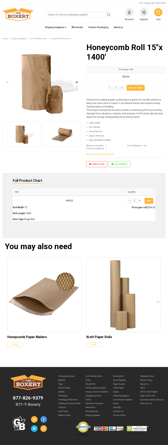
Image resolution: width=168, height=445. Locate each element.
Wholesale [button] (77, 27)
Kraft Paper (63, 396)
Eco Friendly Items (38, 38)
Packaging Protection (68, 384)
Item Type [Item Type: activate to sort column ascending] (81, 192)
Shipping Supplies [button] (55, 27)
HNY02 (21, 200)
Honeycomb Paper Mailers (27, 322)
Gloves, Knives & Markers (97, 376)
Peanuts (62, 392)
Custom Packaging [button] (98, 27)
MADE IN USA (96, 164)
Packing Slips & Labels (96, 372)
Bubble (61, 376)
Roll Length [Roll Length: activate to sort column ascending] (58, 192)
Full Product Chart (27, 180)
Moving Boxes (92, 396)
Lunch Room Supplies (123, 384)
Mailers (61, 365)
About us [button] (118, 27)
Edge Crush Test (147, 380)
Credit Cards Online (83, 419)
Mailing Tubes (64, 400)
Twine (88, 384)
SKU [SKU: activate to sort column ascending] (17, 192)
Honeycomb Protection (61, 38)
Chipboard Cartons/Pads (69, 388)
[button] (129, 14)
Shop (15, 329)
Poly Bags (62, 380)
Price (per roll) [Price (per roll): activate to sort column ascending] (106, 192)
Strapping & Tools (93, 380)
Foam (88, 365)
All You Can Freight (148, 376)
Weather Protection (94, 388)
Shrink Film (90, 369)
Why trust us (146, 388)
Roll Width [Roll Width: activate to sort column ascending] (36, 192)
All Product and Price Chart (100, 154)
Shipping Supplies (19, 38)
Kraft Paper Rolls (99, 322)
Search (108, 15)
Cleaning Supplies (121, 380)
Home (5, 38)
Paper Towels (119, 369)
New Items (90, 392)
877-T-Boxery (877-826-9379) (153, 3)
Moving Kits (118, 361)
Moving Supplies (93, 400)
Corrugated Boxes (66, 361)
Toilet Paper (118, 372)
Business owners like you (152, 384)
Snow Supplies (119, 365)
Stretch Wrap (64, 372)
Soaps (116, 376)
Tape (60, 369)
